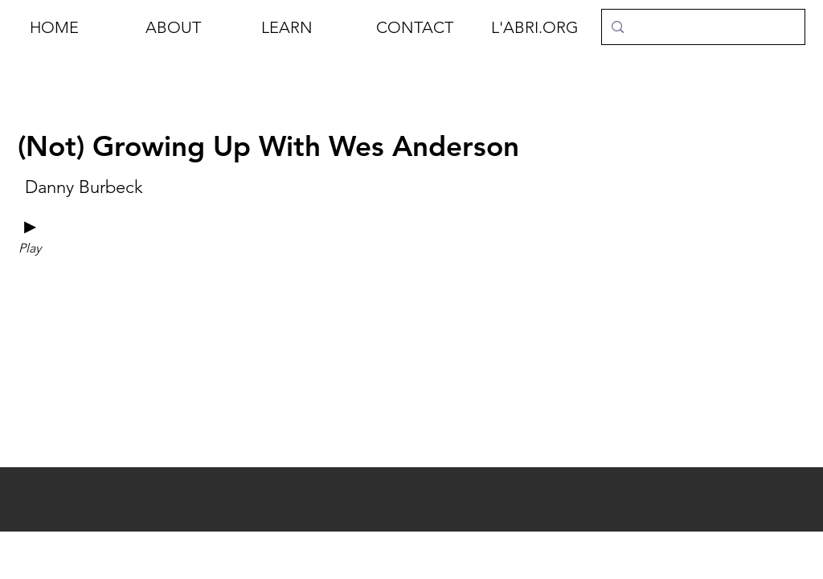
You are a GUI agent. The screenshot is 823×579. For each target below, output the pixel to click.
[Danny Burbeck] (83, 187)
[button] (191, 27)
